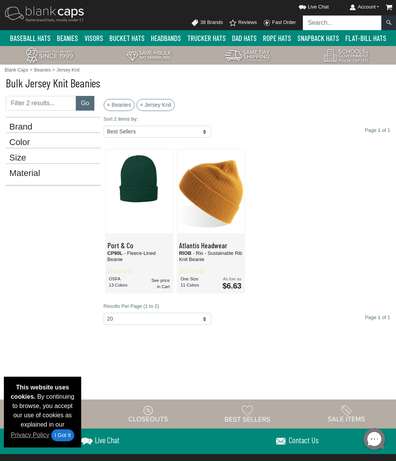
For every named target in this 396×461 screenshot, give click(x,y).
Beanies (67, 38)
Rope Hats (277, 38)
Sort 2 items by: (121, 119)
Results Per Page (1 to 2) (131, 306)
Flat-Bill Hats (365, 38)
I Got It (63, 435)
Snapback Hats (318, 38)
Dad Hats (244, 38)
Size (17, 158)
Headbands (166, 38)
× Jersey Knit (155, 105)
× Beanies (119, 105)
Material (24, 173)
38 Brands (207, 23)
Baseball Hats (30, 38)
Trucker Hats (206, 38)
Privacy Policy (30, 435)
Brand (20, 127)
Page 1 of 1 (377, 317)
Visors (93, 38)
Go (85, 103)
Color (19, 142)
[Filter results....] (41, 103)
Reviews (243, 23)
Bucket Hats (127, 38)
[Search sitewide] (342, 22)
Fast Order (279, 23)
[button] (307, 5)
